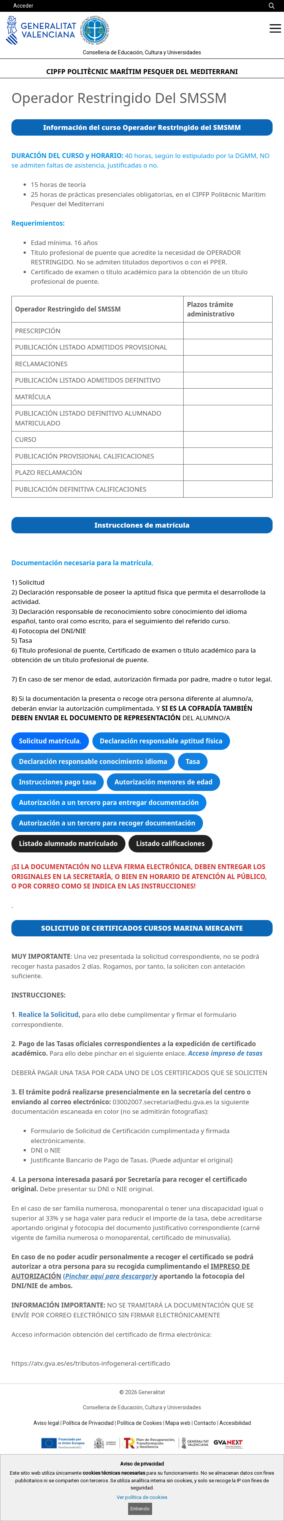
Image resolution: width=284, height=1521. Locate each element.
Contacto (205, 1423)
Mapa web (177, 1423)
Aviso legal (46, 1423)
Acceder (23, 6)
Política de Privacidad (88, 1423)
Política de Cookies (139, 1423)
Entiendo (140, 1509)
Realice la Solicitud (49, 1014)
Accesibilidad (235, 1423)
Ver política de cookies (142, 1497)
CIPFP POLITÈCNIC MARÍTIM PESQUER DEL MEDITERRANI (142, 71)
